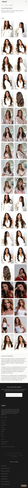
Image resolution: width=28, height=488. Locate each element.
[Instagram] (1, 417)
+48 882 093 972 (4, 443)
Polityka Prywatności (12, 455)
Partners (2, 431)
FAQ (5, 455)
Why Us (2, 427)
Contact (2, 435)
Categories (3, 465)
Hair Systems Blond (5, 484)
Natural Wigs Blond (5, 468)
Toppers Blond (4, 476)
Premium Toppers (4, 473)
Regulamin (21, 455)
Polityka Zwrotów (14, 456)
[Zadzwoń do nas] (24, 486)
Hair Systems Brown (5, 481)
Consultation (3, 425)
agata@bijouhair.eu (4, 441)
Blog (2, 433)
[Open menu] (26, 2)
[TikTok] (3, 417)
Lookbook (3, 422)
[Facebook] (6, 417)
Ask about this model (14, 395)
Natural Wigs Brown (5, 471)
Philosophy (3, 429)
